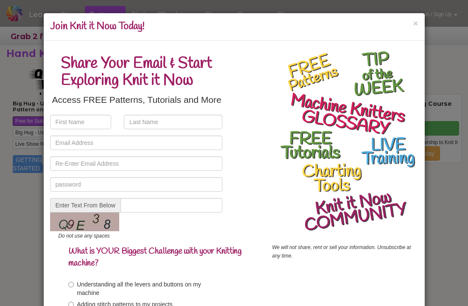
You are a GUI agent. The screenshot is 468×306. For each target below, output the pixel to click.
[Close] (415, 23)
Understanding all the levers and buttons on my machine (134, 288)
